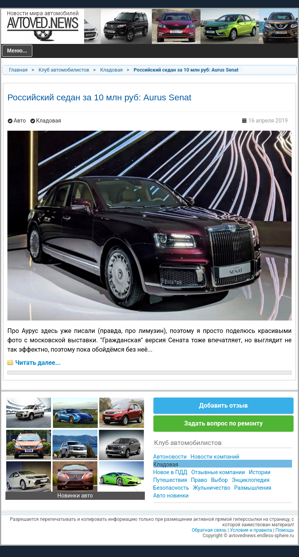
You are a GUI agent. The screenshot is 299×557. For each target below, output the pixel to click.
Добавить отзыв (223, 405)
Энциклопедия (250, 480)
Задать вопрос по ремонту (223, 423)
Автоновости (170, 457)
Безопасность (171, 488)
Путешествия (170, 480)
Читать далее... (38, 362)
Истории (260, 472)
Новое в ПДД (170, 472)
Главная (18, 70)
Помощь (284, 530)
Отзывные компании (218, 472)
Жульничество (211, 488)
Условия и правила (251, 530)
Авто (20, 120)
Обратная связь (209, 530)
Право (199, 480)
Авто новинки (171, 495)
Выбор (219, 480)
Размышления (252, 488)
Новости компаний (214, 457)
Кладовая (111, 70)
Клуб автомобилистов (64, 70)
